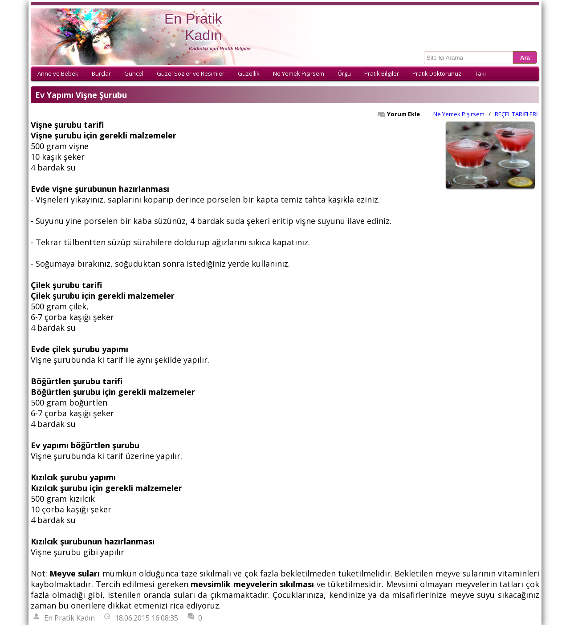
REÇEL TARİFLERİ (516, 114)
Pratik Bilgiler (381, 73)
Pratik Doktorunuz (436, 73)
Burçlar (101, 73)
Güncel (133, 73)
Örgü (344, 73)
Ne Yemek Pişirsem (298, 73)
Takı (480, 73)
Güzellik (249, 73)
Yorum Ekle (398, 114)
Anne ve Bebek (57, 73)
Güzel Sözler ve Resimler (190, 73)
